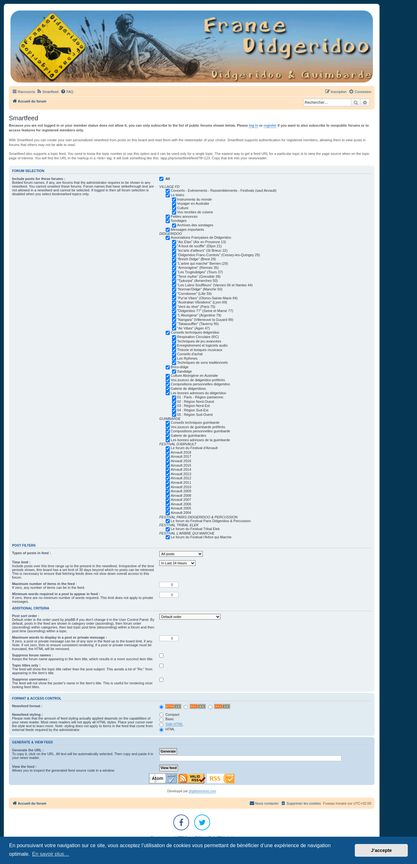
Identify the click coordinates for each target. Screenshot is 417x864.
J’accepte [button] (381, 850)
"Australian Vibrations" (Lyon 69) (202, 302)
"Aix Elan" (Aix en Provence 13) (201, 242)
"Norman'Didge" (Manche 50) (199, 289)
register (270, 125)
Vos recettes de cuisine (195, 212)
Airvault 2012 (181, 478)
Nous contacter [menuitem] (264, 803)
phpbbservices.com (202, 791)
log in (253, 125)
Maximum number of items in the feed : (44, 584)
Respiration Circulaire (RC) (198, 337)
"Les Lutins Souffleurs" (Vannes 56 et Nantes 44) (215, 285)
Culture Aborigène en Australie (194, 375)
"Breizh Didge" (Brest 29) (196, 259)
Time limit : (21, 562)
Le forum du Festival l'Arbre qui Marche (201, 537)
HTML (167, 729)
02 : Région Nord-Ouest (195, 401)
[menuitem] (47, 92)
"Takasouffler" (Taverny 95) (198, 324)
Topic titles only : (26, 665)
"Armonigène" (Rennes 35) (198, 267)
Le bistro (177, 195)
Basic (166, 719)
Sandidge (184, 371)
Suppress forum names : (32, 655)
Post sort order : (25, 616)
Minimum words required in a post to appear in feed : (56, 594)
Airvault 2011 (181, 482)
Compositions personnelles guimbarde (200, 431)
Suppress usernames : (31, 679)
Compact (169, 714)
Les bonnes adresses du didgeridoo (198, 393)
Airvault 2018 (181, 452)
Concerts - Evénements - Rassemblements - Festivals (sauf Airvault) (223, 190)
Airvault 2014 (181, 469)
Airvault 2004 (181, 513)
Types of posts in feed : (31, 553)
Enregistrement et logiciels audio (202, 345)
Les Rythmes (187, 358)
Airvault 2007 (181, 500)
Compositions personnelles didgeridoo (200, 384)
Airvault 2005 (181, 508)
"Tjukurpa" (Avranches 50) (197, 280)
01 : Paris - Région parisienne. (200, 397)
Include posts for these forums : (38, 179)
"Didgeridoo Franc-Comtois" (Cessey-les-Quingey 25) (218, 255)
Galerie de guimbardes (188, 435)
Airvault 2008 (181, 495)
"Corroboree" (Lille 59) (194, 294)
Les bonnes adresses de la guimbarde (200, 440)
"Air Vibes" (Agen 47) (193, 328)
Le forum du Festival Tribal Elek (195, 529)
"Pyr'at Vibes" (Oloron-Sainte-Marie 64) (207, 298)
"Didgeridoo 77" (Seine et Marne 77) (205, 311)
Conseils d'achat (189, 354)
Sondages (179, 221)
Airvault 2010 (181, 487)
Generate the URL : (27, 750)
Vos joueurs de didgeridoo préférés (198, 380)
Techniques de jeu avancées (199, 341)
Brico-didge (180, 367)
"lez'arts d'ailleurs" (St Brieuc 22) (202, 250)
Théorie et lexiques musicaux (199, 350)
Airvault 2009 (181, 491)
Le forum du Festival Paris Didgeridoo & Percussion (211, 521)
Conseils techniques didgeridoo (195, 332)
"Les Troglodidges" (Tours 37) (200, 272)
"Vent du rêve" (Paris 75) (196, 307)
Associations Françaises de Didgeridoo (201, 237)
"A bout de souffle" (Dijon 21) (199, 246)
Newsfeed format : (27, 706)
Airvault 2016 (181, 461)
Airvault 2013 (181, 474)
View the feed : (24, 766)
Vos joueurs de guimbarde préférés (198, 427)
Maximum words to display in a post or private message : (59, 637)
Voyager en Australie (193, 203)
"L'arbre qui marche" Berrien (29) (202, 263)
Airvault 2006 (181, 504)
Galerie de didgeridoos (188, 388)
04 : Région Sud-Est (192, 410)
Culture (182, 208)
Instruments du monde (194, 199)
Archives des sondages (195, 225)
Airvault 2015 (181, 465)
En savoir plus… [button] (50, 854)
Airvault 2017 (181, 456)
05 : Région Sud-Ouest (195, 414)
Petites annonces (184, 216)
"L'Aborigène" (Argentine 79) (199, 315)
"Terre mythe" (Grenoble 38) (199, 276)
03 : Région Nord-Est (193, 406)
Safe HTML (174, 724)
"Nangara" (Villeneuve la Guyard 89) (205, 320)
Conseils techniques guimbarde (195, 422)
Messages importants (187, 229)
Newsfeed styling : (27, 714)
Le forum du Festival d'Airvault (194, 448)
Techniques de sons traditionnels (202, 362)
